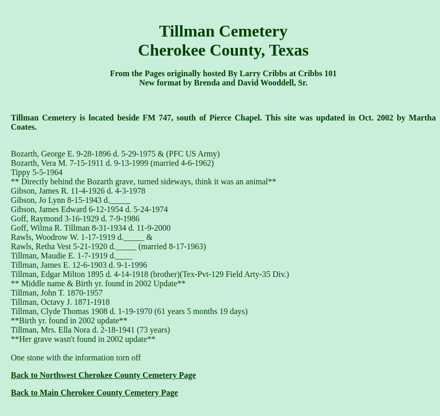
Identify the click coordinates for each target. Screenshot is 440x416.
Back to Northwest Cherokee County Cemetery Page (103, 375)
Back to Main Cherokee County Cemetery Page (94, 392)
